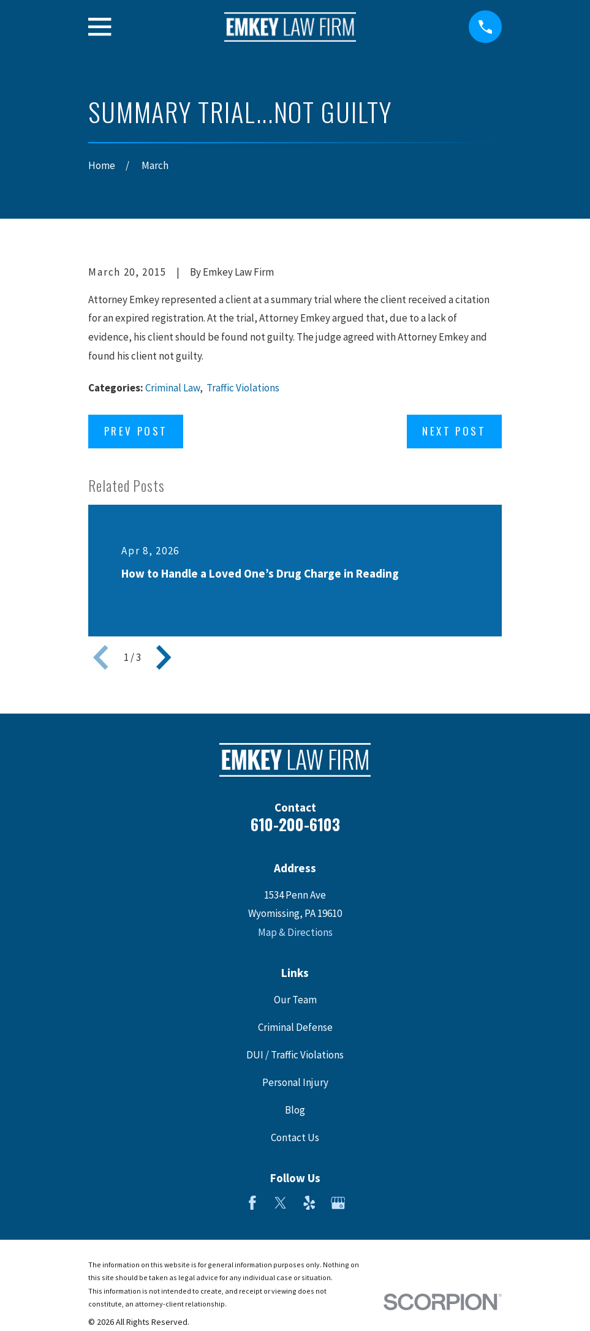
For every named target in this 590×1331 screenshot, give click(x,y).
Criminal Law (172, 387)
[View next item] (163, 657)
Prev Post (136, 431)
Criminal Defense (295, 1027)
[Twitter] (280, 1203)
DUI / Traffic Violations (295, 1054)
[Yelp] (309, 1203)
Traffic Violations (242, 387)
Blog (295, 1110)
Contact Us (295, 1137)
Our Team (295, 999)
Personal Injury (295, 1082)
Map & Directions (295, 932)
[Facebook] (252, 1203)
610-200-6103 (295, 824)
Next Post (454, 431)
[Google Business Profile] (338, 1203)
